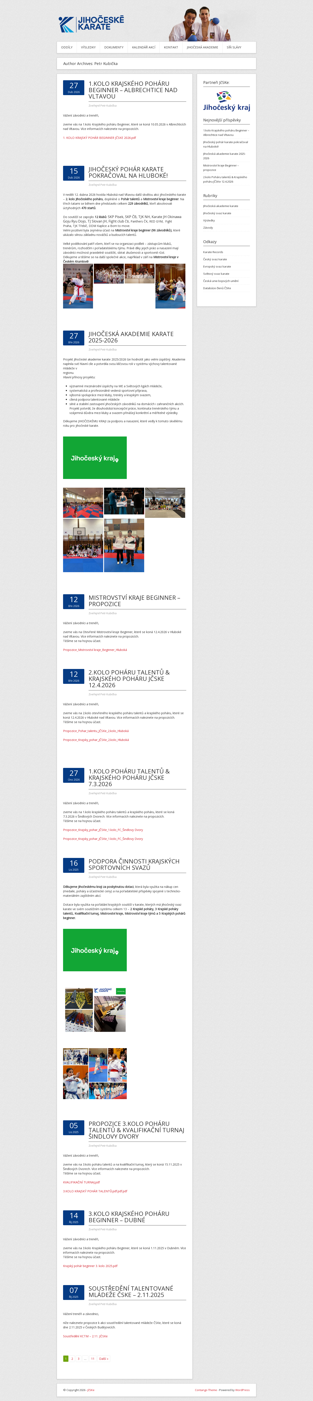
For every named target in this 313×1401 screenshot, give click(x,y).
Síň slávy (234, 47)
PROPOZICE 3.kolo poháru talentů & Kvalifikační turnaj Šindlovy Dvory (136, 1129)
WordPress (242, 1390)
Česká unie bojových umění (220, 281)
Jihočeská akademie (202, 47)
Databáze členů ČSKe (217, 288)
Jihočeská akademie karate (220, 206)
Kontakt (171, 47)
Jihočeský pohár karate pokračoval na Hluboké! (128, 172)
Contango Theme (206, 1390)
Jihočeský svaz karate (217, 213)
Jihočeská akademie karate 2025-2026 (131, 337)
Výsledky (88, 47)
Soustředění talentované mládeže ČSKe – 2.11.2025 (131, 1291)
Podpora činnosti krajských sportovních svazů (134, 864)
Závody (208, 228)
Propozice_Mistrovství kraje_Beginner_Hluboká (95, 650)
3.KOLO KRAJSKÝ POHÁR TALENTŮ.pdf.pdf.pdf (95, 1191)
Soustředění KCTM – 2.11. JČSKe (85, 1336)
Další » (103, 1359)
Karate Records (213, 252)
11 (92, 1359)
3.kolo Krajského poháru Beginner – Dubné (129, 1217)
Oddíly (66, 47)
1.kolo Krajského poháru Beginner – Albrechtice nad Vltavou (133, 89)
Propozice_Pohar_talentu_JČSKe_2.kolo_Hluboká (96, 731)
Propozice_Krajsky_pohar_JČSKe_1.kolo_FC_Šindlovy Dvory (103, 830)
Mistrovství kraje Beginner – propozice (134, 600)
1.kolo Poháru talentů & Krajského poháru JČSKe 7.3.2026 (129, 777)
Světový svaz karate (216, 274)
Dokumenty (113, 47)
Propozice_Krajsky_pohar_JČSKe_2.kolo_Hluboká (96, 740)
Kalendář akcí (143, 47)
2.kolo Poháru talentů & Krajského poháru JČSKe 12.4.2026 (129, 678)
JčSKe (90, 1390)
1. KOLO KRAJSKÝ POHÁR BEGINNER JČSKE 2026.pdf (99, 138)
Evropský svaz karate (217, 266)
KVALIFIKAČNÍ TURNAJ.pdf (81, 1182)
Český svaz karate (215, 259)
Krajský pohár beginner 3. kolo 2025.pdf (90, 1266)
